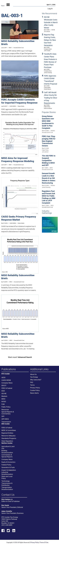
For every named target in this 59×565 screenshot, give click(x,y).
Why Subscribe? (35, 380)
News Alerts (34, 393)
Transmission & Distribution (6, 484)
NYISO (3, 402)
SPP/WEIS (5, 419)
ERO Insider (5, 424)
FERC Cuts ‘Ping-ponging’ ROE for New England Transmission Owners (49, 141)
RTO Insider (5, 374)
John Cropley (47, 50)
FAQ (31, 382)
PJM (3, 404)
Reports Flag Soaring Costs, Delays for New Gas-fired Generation (50, 40)
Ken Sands (5, 505)
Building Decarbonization (7, 452)
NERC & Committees (8, 430)
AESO (3, 377)
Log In (50, 9)
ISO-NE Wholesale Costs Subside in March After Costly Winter (51, 22)
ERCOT (3, 385)
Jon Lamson (47, 31)
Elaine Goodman (48, 108)
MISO (10, 47)
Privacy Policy (35, 388)
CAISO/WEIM (12, 106)
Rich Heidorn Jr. (7, 499)
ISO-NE (53, 29)
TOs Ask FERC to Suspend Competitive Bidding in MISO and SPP (48, 160)
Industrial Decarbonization (7, 473)
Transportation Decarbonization (7, 488)
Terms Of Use (44, 542)
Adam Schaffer (6, 511)
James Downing (48, 72)
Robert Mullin (21, 106)
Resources (5, 410)
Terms (32, 385)
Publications (8, 369)
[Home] (2, 6)
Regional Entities (7, 433)
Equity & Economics (8, 462)
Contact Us (7, 494)
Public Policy (47, 106)
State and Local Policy (6, 477)
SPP (2, 416)
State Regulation (7, 441)
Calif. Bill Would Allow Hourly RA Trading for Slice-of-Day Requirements (50, 97)
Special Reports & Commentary (7, 413)
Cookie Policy (35, 390)
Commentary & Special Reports (7, 456)
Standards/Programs (8, 438)
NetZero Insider (7, 443)
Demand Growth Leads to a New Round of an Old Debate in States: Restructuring (49, 178)
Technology (5, 481)
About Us (33, 374)
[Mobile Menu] (8, 6)
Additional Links (39, 369)
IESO (3, 391)
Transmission (6, 422)
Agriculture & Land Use (7, 447)
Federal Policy (6, 465)
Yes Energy (34, 377)
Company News (48, 49)
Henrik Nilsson (47, 89)
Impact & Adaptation (8, 470)
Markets (53, 130)
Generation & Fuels (8, 467)
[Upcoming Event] (50, 225)
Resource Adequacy (8, 436)
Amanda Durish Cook (18, 47)
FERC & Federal (6, 388)
